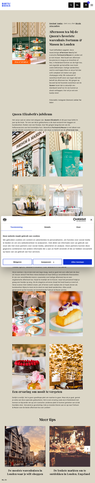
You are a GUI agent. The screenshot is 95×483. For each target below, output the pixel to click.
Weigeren (17, 262)
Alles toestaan (77, 262)
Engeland (52, 23)
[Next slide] (87, 449)
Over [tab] (78, 227)
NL (77, 5)
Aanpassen (47, 262)
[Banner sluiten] (91, 220)
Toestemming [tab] (17, 227)
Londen (59, 23)
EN (6, 480)
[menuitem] (77, 5)
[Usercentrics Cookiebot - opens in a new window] (75, 220)
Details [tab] (47, 227)
